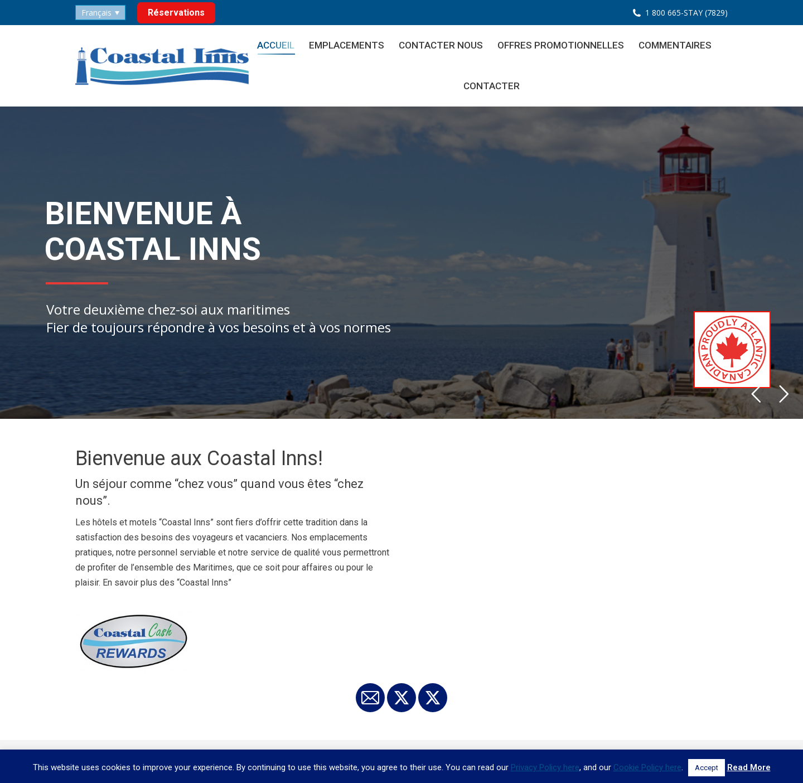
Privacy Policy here (545, 767)
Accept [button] (706, 767)
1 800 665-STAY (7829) (686, 12)
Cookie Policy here (647, 767)
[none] (100, 12)
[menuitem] (100, 12)
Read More (749, 767)
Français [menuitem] (96, 12)
